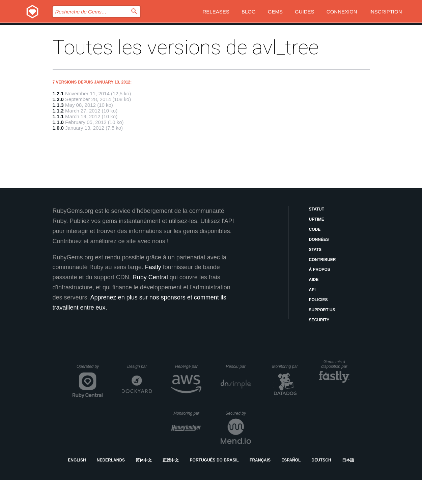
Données (319, 239)
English (77, 460)
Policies (318, 299)
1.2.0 (58, 99)
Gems (275, 11)
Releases (216, 11)
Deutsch (321, 460)
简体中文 (144, 460)
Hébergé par (188, 366)
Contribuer (322, 259)
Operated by (90, 369)
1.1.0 (58, 122)
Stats (315, 249)
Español (291, 460)
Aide (314, 279)
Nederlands (111, 460)
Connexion (342, 11)
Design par (139, 366)
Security (319, 320)
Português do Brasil (214, 460)
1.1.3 (58, 105)
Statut (317, 209)
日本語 (348, 460)
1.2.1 (58, 93)
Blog (249, 11)
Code (315, 229)
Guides (304, 11)
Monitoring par (286, 366)
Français (260, 460)
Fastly (153, 267)
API (312, 289)
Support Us (322, 310)
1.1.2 (58, 111)
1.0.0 (58, 128)
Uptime (316, 219)
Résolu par (238, 366)
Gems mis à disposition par (335, 364)
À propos (319, 269)
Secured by (238, 413)
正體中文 (171, 460)
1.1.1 (58, 116)
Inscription (385, 11)
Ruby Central (150, 277)
